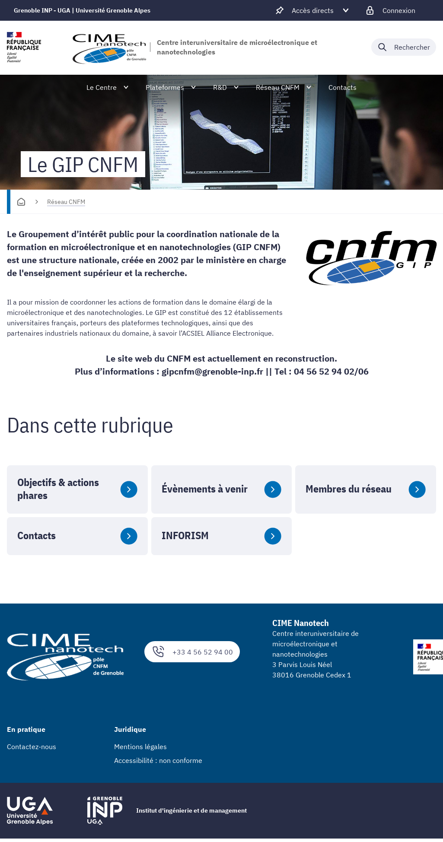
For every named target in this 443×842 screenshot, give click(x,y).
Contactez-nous (31, 746)
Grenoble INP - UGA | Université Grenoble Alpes (82, 10)
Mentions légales (140, 746)
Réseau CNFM (66, 202)
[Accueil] (21, 202)
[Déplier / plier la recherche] (403, 47)
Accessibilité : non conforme (158, 760)
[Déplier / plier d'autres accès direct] (312, 10)
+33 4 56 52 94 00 (192, 652)
